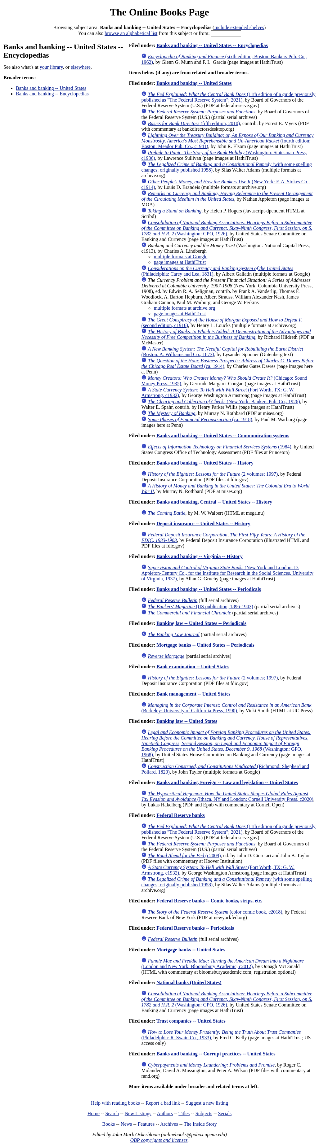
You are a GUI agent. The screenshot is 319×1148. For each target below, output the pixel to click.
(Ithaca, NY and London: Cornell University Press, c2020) (227, 796)
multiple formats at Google (180, 256)
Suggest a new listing (207, 1103)
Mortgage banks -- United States (190, 949)
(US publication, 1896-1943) (200, 606)
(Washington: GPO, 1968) (226, 743)
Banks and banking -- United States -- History (205, 462)
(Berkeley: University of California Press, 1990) (226, 707)
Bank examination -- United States (192, 666)
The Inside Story (200, 1124)
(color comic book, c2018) (215, 911)
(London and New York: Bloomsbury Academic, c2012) (222, 963)
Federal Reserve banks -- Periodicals (195, 928)
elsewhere (81, 67)
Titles (184, 1113)
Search (112, 1113)
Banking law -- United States (186, 721)
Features (146, 1124)
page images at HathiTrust (180, 262)
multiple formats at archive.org (184, 308)
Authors (165, 1113)
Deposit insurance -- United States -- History (203, 523)
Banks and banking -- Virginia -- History (199, 556)
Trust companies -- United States (191, 1021)
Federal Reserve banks (180, 815)
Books (108, 1124)
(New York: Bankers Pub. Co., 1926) (224, 401)
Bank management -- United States (193, 693)
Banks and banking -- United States (51, 88)
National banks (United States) (188, 982)
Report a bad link (163, 1103)
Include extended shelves (239, 27)
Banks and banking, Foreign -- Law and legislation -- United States (227, 782)
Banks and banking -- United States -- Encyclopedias (212, 45)
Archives (169, 1124)
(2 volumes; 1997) (213, 474)
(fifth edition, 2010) (194, 123)
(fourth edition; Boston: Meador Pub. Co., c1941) (227, 141)
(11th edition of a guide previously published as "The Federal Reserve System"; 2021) (228, 97)
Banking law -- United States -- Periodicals (201, 623)
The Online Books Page (159, 12)
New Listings (138, 1113)
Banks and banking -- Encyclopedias (52, 93)
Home (94, 1113)
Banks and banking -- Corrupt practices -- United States (215, 1053)
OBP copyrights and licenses (158, 1140)
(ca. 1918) (200, 419)
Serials (225, 1113)
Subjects (203, 1113)
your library (51, 67)
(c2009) (184, 855)
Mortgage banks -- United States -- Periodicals (205, 645)
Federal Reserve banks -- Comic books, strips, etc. (209, 900)
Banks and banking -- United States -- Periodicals (208, 589)
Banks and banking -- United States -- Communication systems (222, 435)
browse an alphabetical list (131, 33)
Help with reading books (115, 1103)
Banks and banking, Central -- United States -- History (214, 501)
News (126, 1124)
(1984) (219, 446)
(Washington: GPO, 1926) (226, 228)
